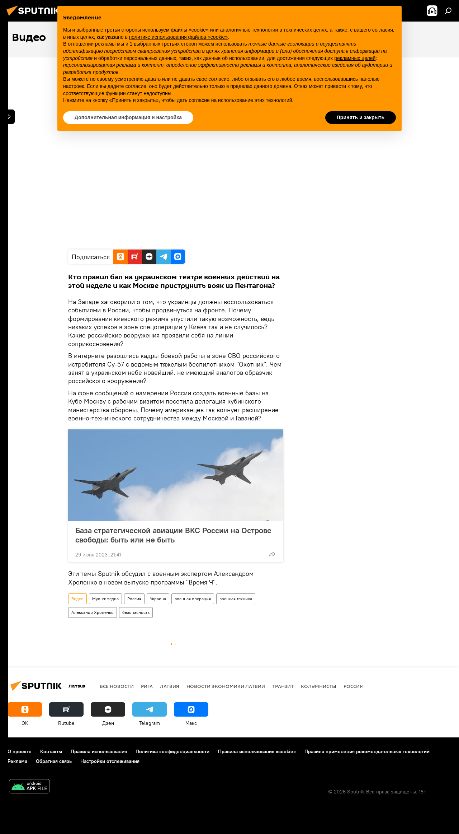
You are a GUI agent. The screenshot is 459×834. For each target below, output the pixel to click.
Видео (77, 598)
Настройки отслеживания (109, 761)
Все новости (117, 686)
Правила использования (99, 751)
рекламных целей (354, 58)
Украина (158, 598)
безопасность (136, 612)
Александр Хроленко (92, 612)
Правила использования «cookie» (257, 751)
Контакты (51, 751)
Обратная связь (54, 761)
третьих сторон (179, 44)
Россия (134, 598)
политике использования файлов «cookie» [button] (178, 37)
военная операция (193, 598)
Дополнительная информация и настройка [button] (128, 117)
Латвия (169, 686)
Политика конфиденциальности (172, 751)
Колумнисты (318, 686)
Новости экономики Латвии (225, 686)
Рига (147, 686)
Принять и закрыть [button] (360, 117)
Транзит (283, 686)
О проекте (20, 751)
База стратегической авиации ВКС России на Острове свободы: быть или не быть (173, 535)
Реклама (17, 761)
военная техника (235, 598)
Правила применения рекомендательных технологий (367, 751)
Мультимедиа (105, 598)
